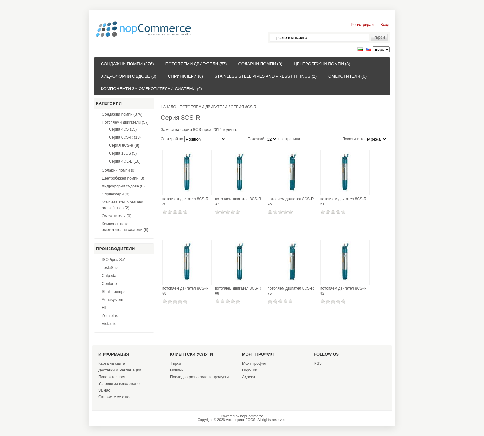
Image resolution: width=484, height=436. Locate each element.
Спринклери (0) (185, 76)
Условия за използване (119, 383)
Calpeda (109, 275)
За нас (104, 390)
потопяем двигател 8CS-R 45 (291, 201)
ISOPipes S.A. (114, 259)
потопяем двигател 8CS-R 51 (343, 201)
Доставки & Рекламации (119, 370)
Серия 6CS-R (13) (125, 137)
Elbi (105, 307)
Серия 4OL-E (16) (124, 161)
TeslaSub (110, 267)
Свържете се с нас (114, 397)
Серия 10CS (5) (123, 153)
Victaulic (109, 323)
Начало (168, 107)
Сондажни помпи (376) (127, 63)
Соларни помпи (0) (260, 63)
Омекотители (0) (347, 76)
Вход (385, 24)
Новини (177, 370)
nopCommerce (251, 416)
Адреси (248, 377)
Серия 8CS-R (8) (124, 145)
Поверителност (111, 377)
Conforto (109, 283)
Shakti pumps (113, 291)
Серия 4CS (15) (123, 129)
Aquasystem (112, 299)
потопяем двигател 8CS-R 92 (343, 291)
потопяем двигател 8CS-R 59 (185, 291)
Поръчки (249, 370)
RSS (318, 363)
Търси (175, 363)
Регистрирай (362, 24)
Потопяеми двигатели (203, 107)
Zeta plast (110, 315)
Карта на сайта (111, 363)
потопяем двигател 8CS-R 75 (291, 291)
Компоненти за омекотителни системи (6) (151, 88)
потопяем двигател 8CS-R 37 (238, 201)
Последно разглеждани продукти (199, 377)
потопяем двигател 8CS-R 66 (238, 291)
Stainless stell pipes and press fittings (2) (266, 76)
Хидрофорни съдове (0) (128, 76)
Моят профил (254, 363)
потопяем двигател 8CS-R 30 (185, 201)
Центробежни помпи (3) (322, 63)
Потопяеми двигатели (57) (196, 63)
